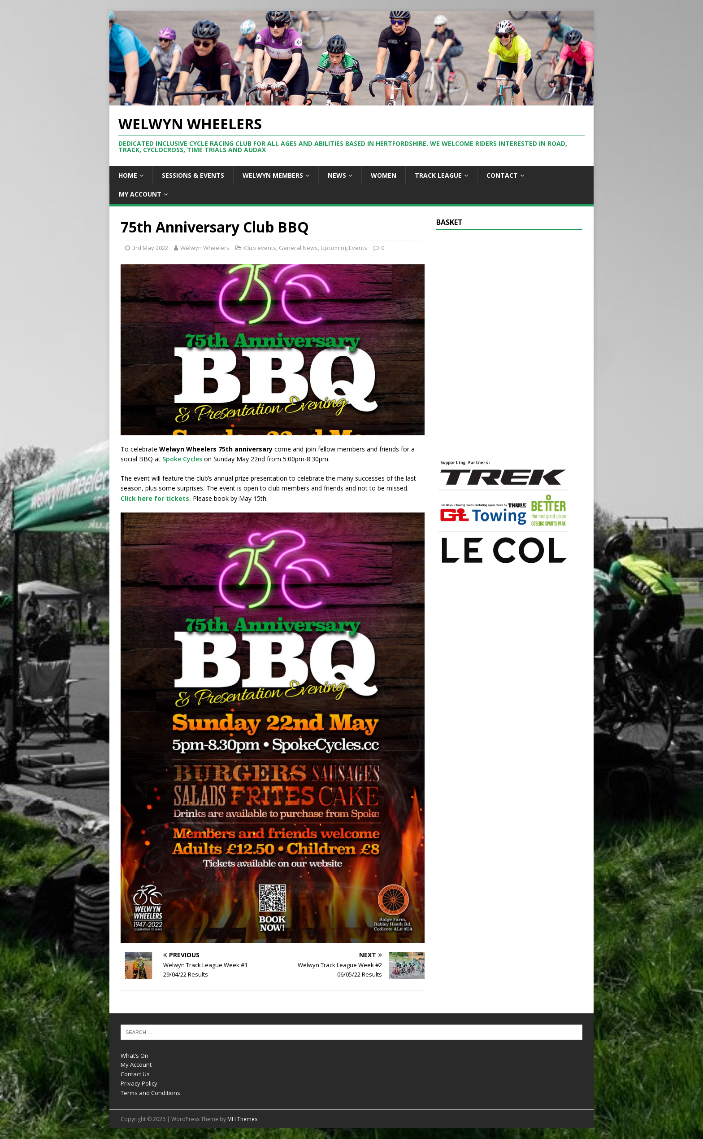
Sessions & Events (193, 175)
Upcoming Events (344, 248)
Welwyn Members (273, 175)
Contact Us (135, 1074)
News (337, 175)
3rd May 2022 (150, 248)
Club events (260, 248)
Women (383, 175)
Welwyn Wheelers (205, 248)
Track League (438, 175)
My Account (140, 194)
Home (127, 175)
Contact (502, 175)
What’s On (134, 1055)
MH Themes (242, 1119)
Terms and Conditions (150, 1093)
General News (298, 248)
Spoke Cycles (182, 459)
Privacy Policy (139, 1083)
